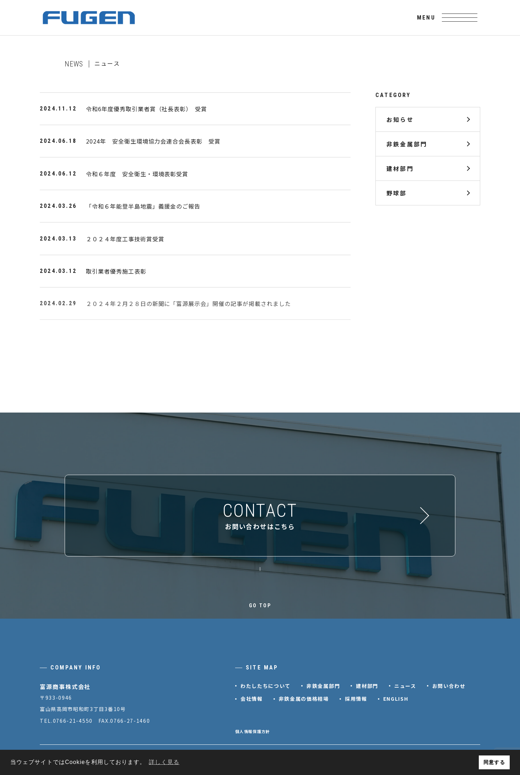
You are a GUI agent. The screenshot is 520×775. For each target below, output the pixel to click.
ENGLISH (395, 698)
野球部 (396, 193)
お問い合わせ (449, 685)
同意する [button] (494, 762)
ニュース (405, 685)
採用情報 (356, 698)
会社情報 (251, 698)
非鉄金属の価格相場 (304, 698)
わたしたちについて (265, 685)
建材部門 (400, 168)
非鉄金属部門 (406, 144)
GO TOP (260, 605)
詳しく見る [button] (164, 762)
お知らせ (400, 119)
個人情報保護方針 (252, 731)
